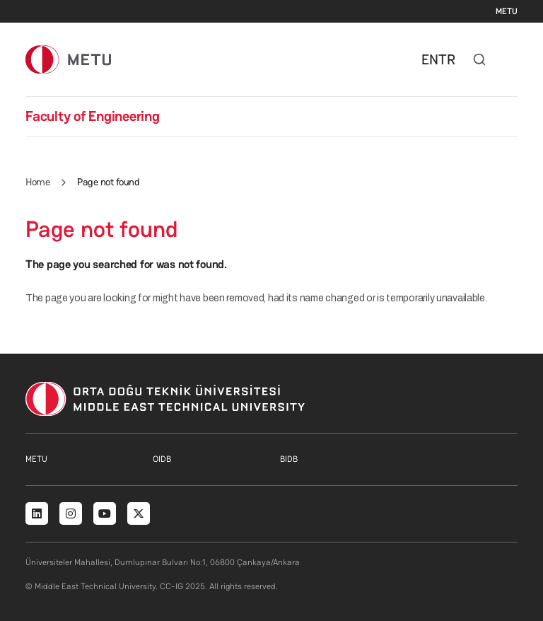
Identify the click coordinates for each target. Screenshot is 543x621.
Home (37, 181)
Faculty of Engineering (92, 116)
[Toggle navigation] (510, 59)
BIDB (289, 459)
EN (429, 59)
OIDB (162, 459)
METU (507, 11)
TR (446, 59)
